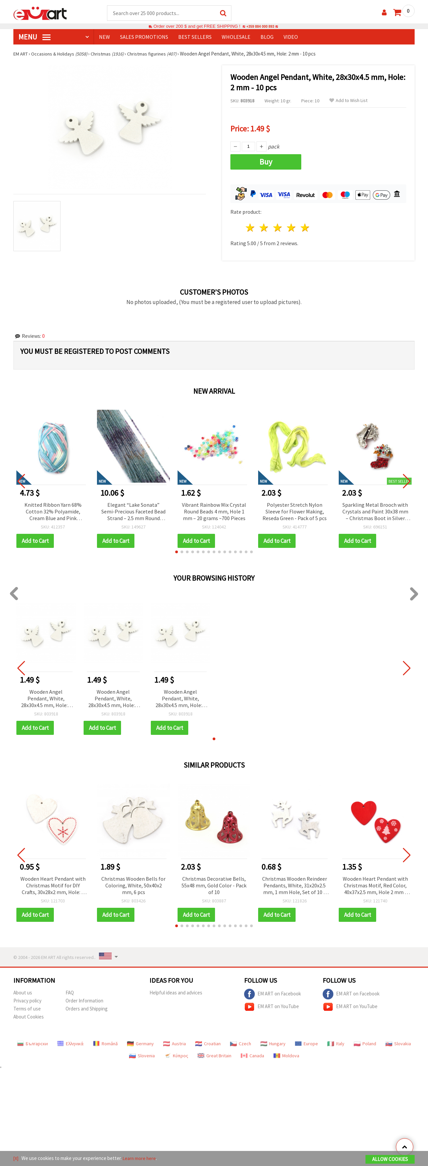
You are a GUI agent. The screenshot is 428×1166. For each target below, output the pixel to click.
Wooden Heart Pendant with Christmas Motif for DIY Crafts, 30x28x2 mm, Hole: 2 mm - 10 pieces (53, 886)
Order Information (84, 1001)
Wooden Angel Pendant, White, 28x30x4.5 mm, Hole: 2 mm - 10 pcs (46, 699)
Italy (335, 1044)
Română (105, 1044)
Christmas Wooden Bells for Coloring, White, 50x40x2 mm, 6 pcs (133, 886)
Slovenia (142, 1056)
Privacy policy (27, 1001)
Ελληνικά (70, 1044)
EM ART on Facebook (272, 994)
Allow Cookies (390, 1160)
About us (22, 993)
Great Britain (214, 1056)
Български (32, 1044)
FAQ (70, 993)
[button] (176, 552)
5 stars (305, 228)
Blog (267, 37)
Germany (140, 1044)
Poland (365, 1044)
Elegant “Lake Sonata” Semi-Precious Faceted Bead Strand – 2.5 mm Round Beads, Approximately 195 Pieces (133, 512)
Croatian (208, 1044)
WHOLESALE (236, 37)
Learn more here (140, 1159)
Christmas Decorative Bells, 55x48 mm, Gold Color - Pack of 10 (214, 886)
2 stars (264, 228)
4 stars (291, 228)
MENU (34, 37)
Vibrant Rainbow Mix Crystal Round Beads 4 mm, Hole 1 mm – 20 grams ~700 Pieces (214, 512)
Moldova (286, 1056)
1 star (250, 228)
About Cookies (28, 1017)
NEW (104, 37)
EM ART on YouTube (271, 1007)
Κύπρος (176, 1056)
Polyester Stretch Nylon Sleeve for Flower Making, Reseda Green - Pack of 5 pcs (294, 512)
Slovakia (398, 1044)
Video (291, 37)
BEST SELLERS (195, 37)
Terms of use (27, 1009)
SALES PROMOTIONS (144, 37)
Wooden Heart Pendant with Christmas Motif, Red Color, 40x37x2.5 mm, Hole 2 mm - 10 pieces (375, 886)
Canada (252, 1056)
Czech (240, 1044)
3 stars (278, 228)
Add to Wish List (348, 100)
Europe (306, 1044)
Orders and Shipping (87, 1009)
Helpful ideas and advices (175, 993)
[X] (16, 1159)
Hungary (273, 1044)
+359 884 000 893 (260, 26)
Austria (174, 1044)
